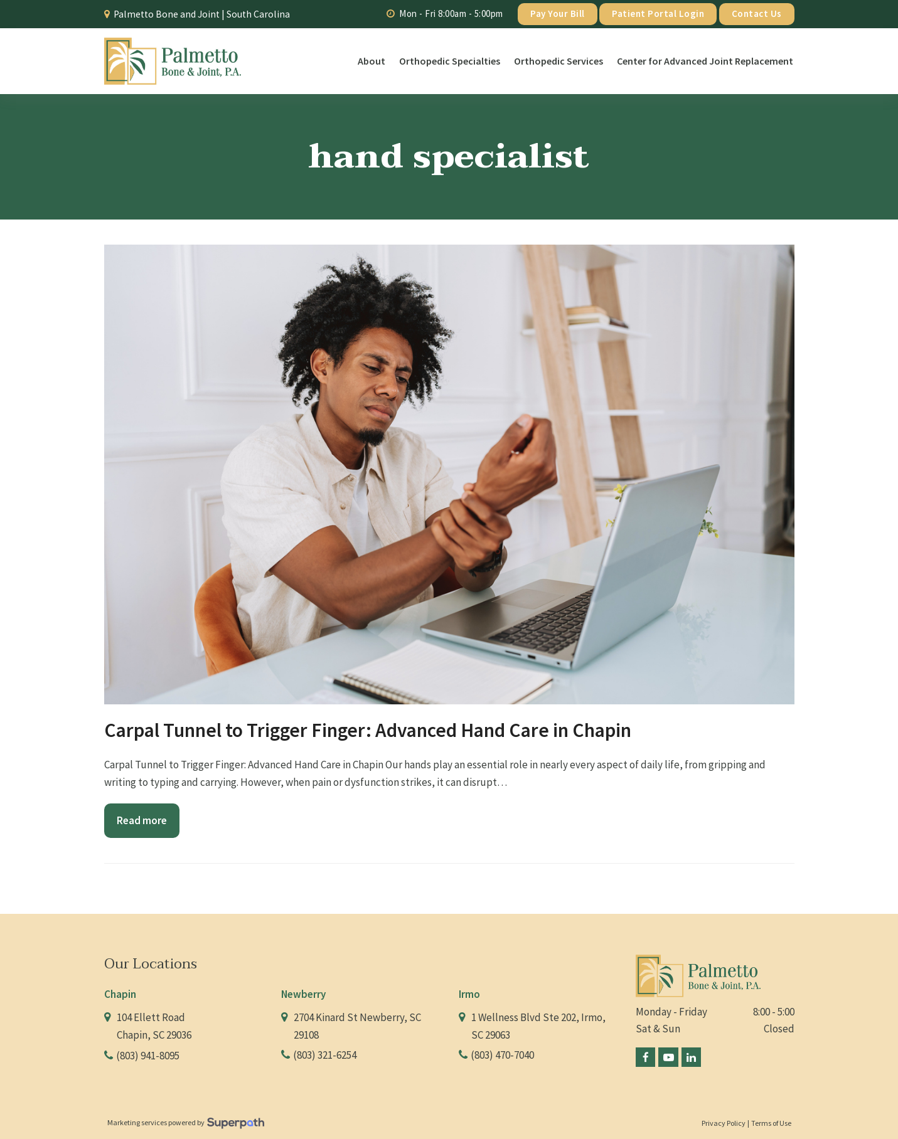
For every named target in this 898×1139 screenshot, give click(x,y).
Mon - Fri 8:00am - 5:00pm (451, 13)
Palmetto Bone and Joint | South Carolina (202, 14)
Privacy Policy (724, 1123)
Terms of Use (771, 1123)
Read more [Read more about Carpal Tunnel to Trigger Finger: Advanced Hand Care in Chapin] (142, 820)
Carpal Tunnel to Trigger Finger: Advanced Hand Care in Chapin (367, 730)
